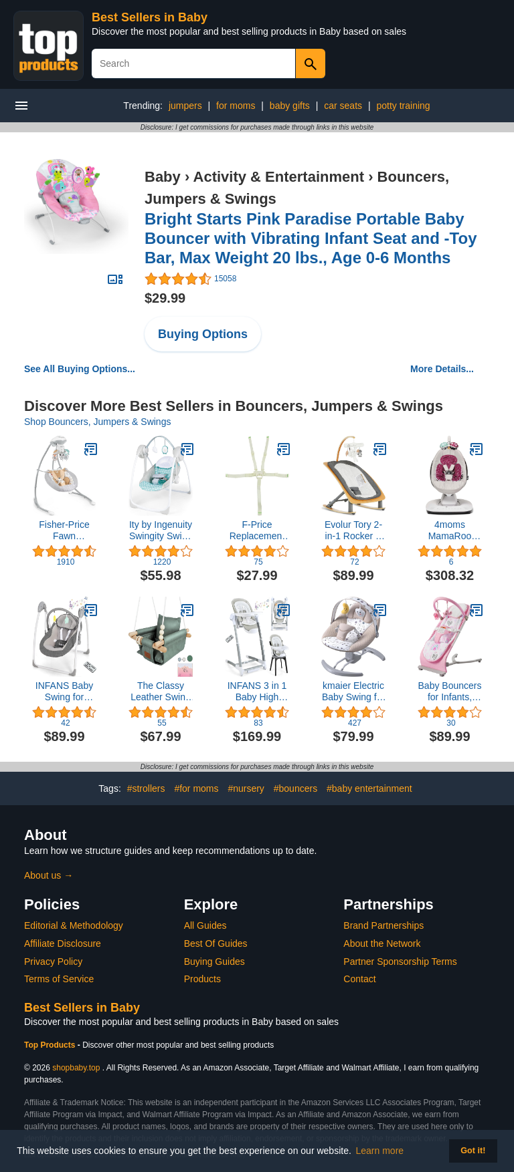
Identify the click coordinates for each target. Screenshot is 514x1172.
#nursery (246, 788)
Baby (163, 176)
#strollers (146, 788)
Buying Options (203, 334)
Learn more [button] (380, 1150)
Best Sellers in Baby (149, 17)
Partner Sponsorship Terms (399, 961)
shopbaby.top (76, 1067)
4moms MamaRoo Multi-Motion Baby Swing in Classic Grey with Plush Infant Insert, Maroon (450, 530)
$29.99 (165, 298)
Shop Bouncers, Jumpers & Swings (97, 421)
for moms (235, 105)
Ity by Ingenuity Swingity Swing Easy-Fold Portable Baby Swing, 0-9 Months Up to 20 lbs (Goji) (160, 530)
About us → (48, 875)
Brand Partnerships (383, 925)
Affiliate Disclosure (62, 943)
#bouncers (295, 788)
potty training (403, 105)
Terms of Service (59, 979)
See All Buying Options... (79, 368)
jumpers (185, 105)
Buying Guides (214, 961)
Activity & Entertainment (279, 176)
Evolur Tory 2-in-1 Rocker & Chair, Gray (353, 530)
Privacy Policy (53, 961)
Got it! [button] (472, 1150)
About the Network (381, 943)
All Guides (205, 925)
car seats (343, 105)
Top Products (51, 1045)
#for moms (196, 788)
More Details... (442, 368)
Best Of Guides (216, 943)
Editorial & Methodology (73, 925)
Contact (359, 979)
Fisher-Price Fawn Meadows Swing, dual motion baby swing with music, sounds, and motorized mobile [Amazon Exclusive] (64, 530)
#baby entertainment (369, 788)
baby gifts (290, 105)
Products (202, 979)
